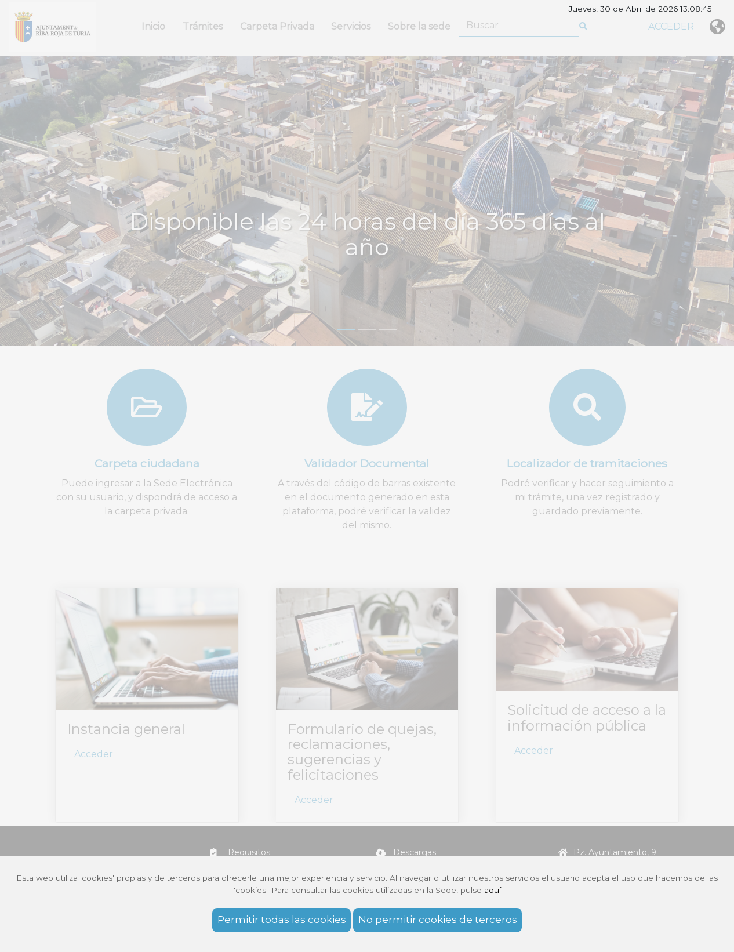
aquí (492, 890)
